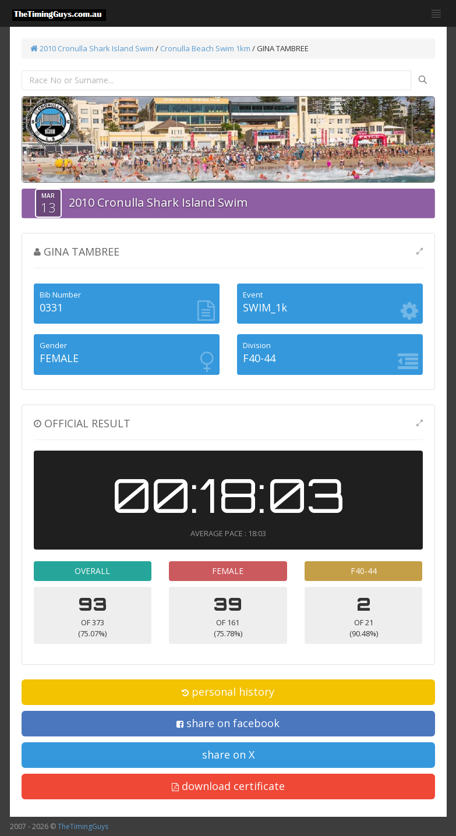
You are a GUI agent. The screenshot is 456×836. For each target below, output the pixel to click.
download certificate (228, 786)
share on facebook (228, 723)
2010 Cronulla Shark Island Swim (92, 48)
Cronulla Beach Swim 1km (205, 48)
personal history (228, 692)
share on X (228, 754)
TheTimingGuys (83, 826)
